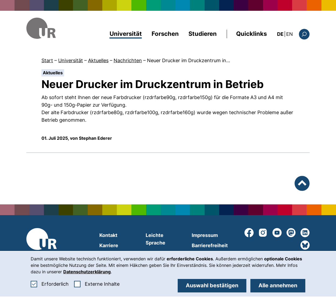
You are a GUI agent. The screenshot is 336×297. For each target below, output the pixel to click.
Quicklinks (251, 33)
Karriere (108, 245)
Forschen (165, 33)
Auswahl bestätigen (212, 285)
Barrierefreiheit (210, 245)
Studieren (202, 33)
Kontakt (108, 235)
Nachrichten (128, 60)
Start (47, 60)
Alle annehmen (277, 285)
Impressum (205, 235)
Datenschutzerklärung (87, 271)
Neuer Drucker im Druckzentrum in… (188, 60)
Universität (126, 33)
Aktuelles (98, 60)
